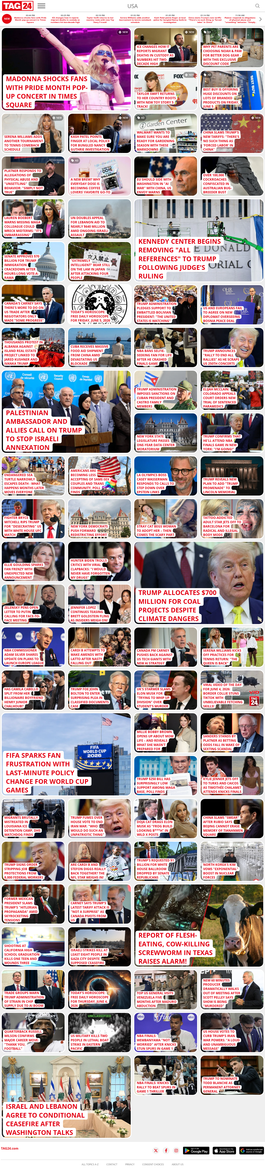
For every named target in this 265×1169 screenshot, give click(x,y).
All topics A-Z (90, 1164)
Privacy (129, 1164)
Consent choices (153, 1164)
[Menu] (41, 6)
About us (178, 1164)
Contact (111, 1164)
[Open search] (257, 5)
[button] (260, 20)
